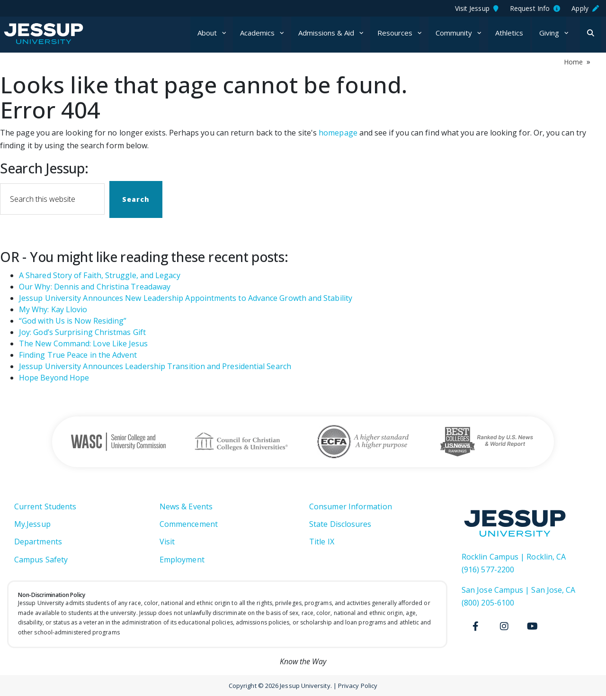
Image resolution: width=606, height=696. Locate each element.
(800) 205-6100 (488, 602)
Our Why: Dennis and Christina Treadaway (94, 286)
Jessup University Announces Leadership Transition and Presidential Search (155, 366)
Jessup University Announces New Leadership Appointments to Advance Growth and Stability (185, 298)
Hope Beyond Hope (54, 377)
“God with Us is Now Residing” (72, 321)
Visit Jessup (477, 8)
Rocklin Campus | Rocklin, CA (514, 556)
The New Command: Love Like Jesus (83, 343)
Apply (585, 8)
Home (573, 61)
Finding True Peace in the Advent (78, 355)
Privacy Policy (357, 685)
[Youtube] (532, 626)
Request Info (535, 8)
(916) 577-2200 (488, 569)
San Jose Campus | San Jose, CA (518, 590)
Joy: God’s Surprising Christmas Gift (82, 332)
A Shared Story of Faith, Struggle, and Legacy (99, 275)
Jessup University (58, 33)
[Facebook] (476, 626)
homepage (338, 132)
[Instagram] (504, 626)
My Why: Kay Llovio (53, 309)
